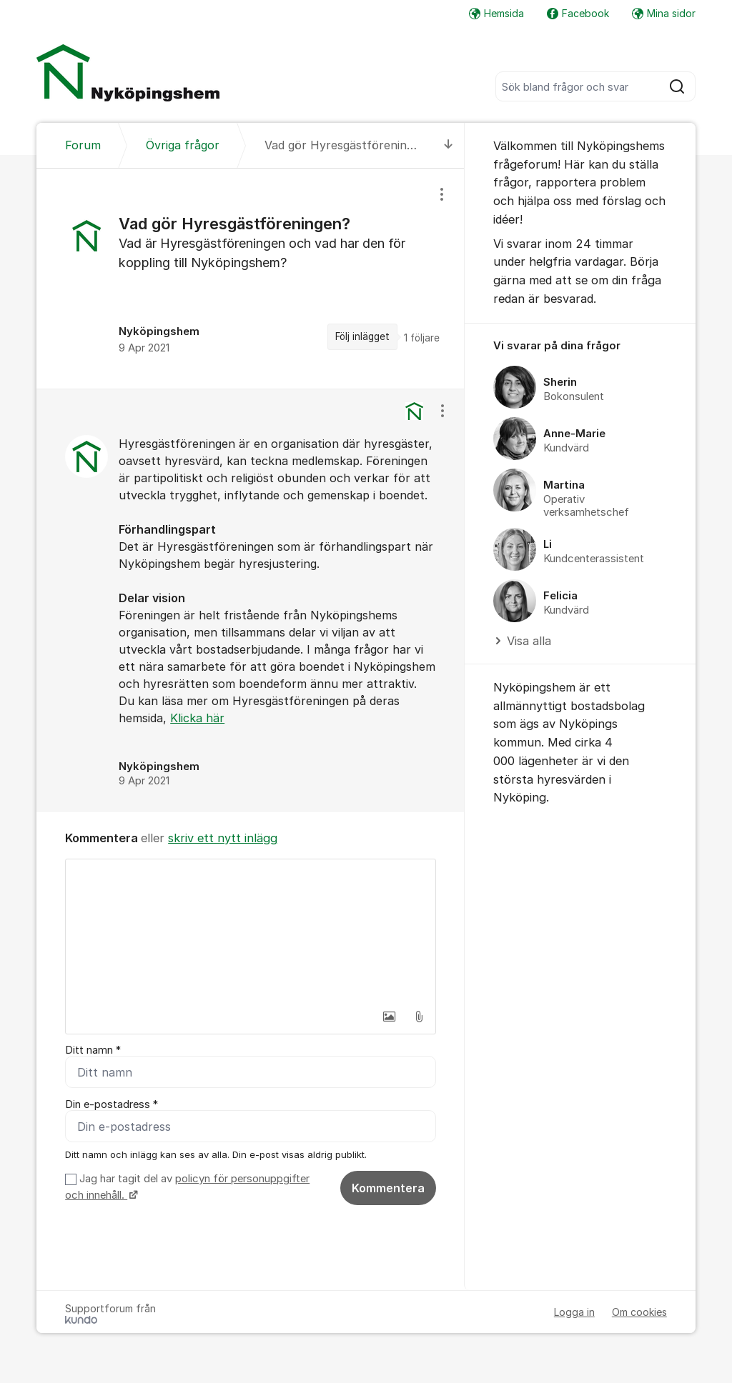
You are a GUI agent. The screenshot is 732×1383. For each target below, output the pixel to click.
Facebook (578, 13)
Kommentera (388, 1188)
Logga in (574, 1312)
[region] (250, 279)
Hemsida (496, 13)
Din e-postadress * (111, 1104)
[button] (388, 1016)
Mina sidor (664, 13)
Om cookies (639, 1312)
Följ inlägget (362, 336)
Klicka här (197, 718)
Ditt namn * (93, 1050)
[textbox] (250, 930)
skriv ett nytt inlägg (222, 838)
